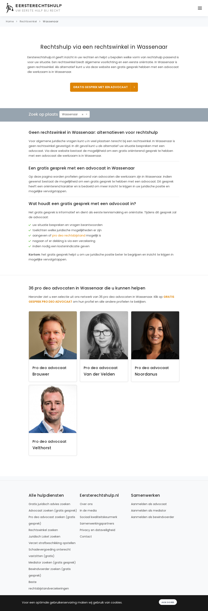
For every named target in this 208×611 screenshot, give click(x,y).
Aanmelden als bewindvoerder (152, 517)
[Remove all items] (82, 114)
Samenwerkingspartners (97, 523)
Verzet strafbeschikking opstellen (52, 543)
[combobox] (74, 114)
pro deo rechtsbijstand (68, 235)
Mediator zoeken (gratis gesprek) (52, 562)
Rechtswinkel (28, 21)
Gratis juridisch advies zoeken (49, 504)
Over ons (86, 504)
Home (10, 21)
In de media (88, 510)
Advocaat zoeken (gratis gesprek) (53, 510)
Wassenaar (50, 21)
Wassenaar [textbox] (70, 114)
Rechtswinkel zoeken (43, 530)
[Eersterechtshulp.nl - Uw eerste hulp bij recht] (34, 8)
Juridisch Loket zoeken (44, 536)
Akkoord (167, 602)
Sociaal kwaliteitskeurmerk (98, 517)
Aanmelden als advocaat (149, 504)
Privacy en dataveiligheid (97, 530)
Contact (86, 536)
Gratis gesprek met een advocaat (104, 87)
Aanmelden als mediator (148, 510)
